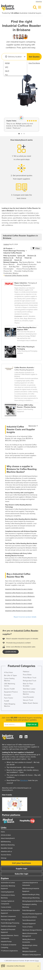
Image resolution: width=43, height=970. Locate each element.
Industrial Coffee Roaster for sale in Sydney (18, 589)
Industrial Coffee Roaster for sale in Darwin (18, 611)
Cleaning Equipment (7, 892)
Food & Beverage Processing (14, 251)
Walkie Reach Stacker (30, 703)
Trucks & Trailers (27, 927)
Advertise (39, 2)
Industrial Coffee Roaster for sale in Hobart (18, 603)
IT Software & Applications (9, 951)
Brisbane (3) (32, 256)
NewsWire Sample (7, 848)
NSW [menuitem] (7, 63)
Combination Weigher (11, 273)
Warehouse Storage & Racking (32, 930)
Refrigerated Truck (29, 681)
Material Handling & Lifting (30, 894)
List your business (21, 863)
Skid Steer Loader (29, 689)
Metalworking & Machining (30, 898)
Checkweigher (8, 269)
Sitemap (3, 858)
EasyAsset (24, 780)
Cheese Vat (7, 271)
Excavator (7, 695)
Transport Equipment (29, 924)
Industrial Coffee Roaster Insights (16, 275)
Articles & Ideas (6, 835)
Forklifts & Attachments (8, 926)
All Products (7, 248)
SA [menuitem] (6, 75)
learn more (10, 652)
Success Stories (6, 855)
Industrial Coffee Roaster (12, 253)
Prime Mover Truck (29, 678)
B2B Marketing (6, 842)
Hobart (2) (28, 258)
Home (3, 832)
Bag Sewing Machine (26, 262)
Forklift (6, 701)
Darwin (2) (17, 260)
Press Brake (27, 675)
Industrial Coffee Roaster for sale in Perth (18, 600)
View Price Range (34, 63)
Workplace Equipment (29, 951)
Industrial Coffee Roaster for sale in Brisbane (19, 593)
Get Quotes (34, 56)
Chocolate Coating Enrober (23, 271)
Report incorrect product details (25, 617)
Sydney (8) (21, 256)
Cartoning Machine (28, 267)
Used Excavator (28, 697)
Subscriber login (21, 874)
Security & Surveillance (29, 917)
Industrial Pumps (6, 941)
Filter (36, 248)
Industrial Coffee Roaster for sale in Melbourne (20, 596)
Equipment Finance (11, 692)
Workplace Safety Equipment (31, 955)
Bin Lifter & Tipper (10, 675)
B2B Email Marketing (7, 845)
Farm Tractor (8, 698)
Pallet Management (28, 910)
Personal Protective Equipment (32, 914)
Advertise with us (6, 851)
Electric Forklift (9, 689)
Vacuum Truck (28, 700)
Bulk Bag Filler (14, 267)
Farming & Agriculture (8, 920)
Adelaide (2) (7, 260)
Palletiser (26, 672)
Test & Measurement (29, 920)
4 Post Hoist (8, 672)
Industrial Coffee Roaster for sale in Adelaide (19, 607)
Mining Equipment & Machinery (32, 901)
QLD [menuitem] (7, 71)
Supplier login (21, 868)
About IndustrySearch (8, 838)
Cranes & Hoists (6, 907)
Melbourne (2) (8, 258)
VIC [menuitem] (6, 67)
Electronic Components (8, 916)
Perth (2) (19, 258)
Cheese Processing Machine (26, 269)
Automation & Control (8, 883)
